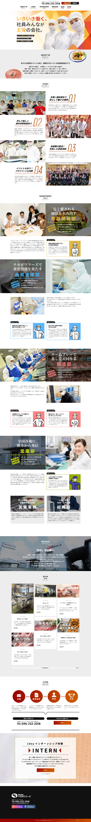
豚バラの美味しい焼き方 (45, 636)
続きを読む (16, 628)
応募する (66, 3)
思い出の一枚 (45, 603)
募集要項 (75, 3)
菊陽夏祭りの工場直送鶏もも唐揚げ (68, 637)
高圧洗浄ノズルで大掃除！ (22, 619)
